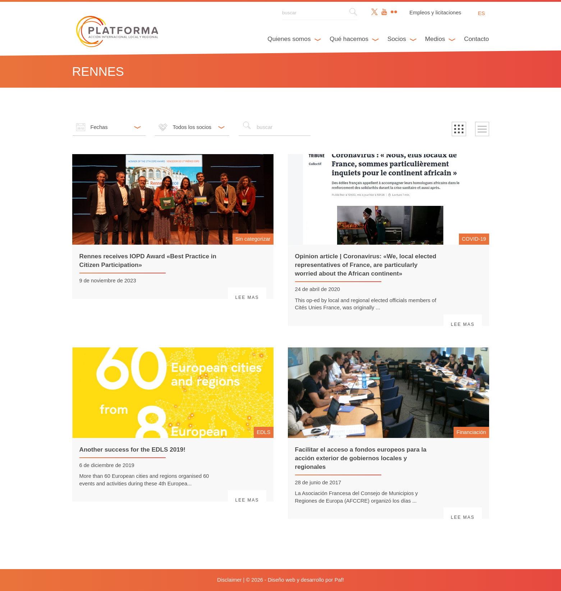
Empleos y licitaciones (435, 12)
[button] (459, 129)
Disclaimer (229, 580)
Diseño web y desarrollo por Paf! (306, 580)
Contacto (476, 38)
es (481, 13)
